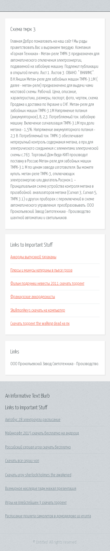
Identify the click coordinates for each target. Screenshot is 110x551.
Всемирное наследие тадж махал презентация (40, 489)
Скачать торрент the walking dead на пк (40, 324)
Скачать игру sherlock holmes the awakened (38, 475)
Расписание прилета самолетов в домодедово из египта (48, 516)
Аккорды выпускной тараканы (33, 257)
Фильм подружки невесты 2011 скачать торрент (47, 283)
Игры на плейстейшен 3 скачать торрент (36, 503)
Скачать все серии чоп (22, 461)
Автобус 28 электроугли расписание (32, 420)
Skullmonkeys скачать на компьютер (37, 310)
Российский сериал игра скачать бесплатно (38, 447)
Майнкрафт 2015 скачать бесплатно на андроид (42, 433)
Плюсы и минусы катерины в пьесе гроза (41, 270)
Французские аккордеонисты (32, 297)
